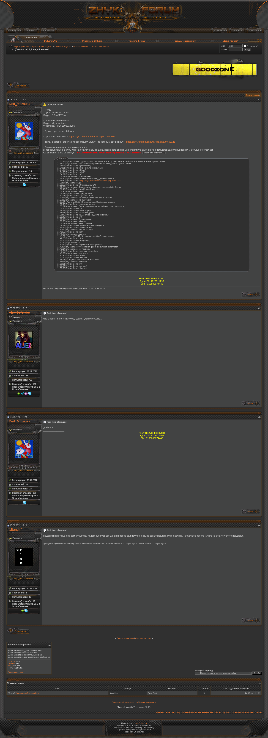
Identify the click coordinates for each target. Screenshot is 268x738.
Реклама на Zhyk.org (92, 41)
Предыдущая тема (125, 638)
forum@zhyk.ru (140, 723)
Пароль (224, 50)
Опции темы (252, 95)
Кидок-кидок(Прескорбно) (27, 693)
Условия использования (242, 712)
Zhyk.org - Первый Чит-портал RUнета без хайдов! (196, 712)
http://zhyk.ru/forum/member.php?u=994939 (91, 136)
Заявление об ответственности (125, 702)
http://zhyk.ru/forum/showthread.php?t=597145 (150, 141)
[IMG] (10, 666)
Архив (226, 712)
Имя (223, 46)
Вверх (259, 712)
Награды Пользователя (23, 153)
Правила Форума (137, 41)
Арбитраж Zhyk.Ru (62, 47)
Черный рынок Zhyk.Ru (41, 47)
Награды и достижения (185, 41)
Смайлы (11, 663)
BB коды (11, 661)
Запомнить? (251, 46)
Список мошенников (147, 702)
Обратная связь (162, 712)
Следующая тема (143, 638)
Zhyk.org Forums (21, 47)
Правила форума (15, 672)
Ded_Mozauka (19, 104)
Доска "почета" (230, 41)
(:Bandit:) (15, 529)
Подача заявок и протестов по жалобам (91, 47)
